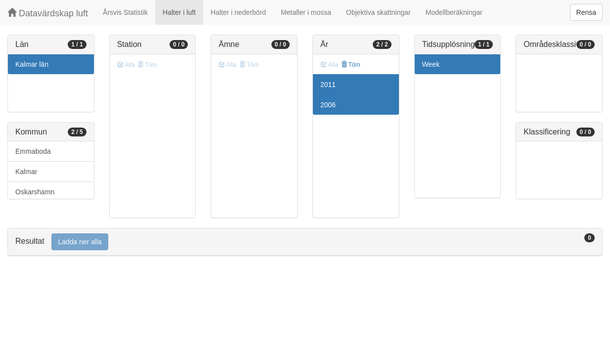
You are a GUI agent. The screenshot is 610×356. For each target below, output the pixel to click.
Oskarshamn (34, 192)
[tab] (305, 242)
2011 (328, 85)
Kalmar (26, 172)
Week (431, 64)
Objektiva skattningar (378, 12)
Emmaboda (33, 151)
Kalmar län (31, 64)
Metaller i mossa (306, 12)
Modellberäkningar (454, 12)
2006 (328, 105)
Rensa (586, 12)
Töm (350, 64)
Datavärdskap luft (47, 13)
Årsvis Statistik (125, 12)
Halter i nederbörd (238, 12)
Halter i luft (179, 12)
